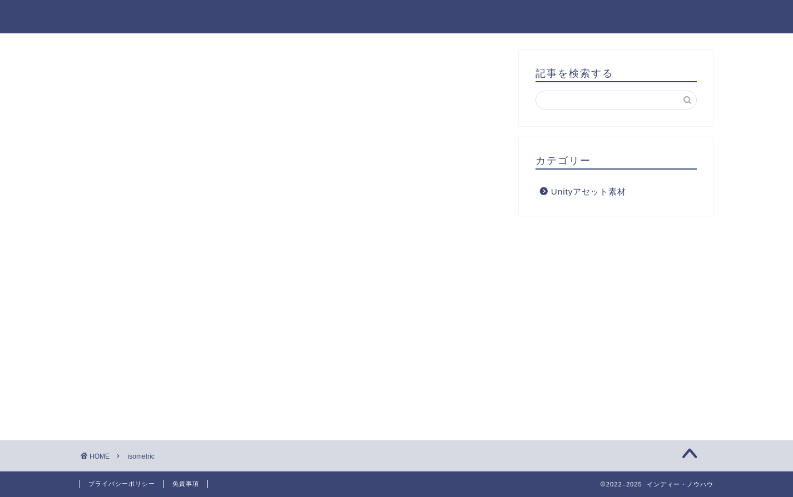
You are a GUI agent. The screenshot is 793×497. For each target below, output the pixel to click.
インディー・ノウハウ (396, 15)
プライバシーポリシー (121, 483)
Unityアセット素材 (589, 191)
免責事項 (185, 483)
